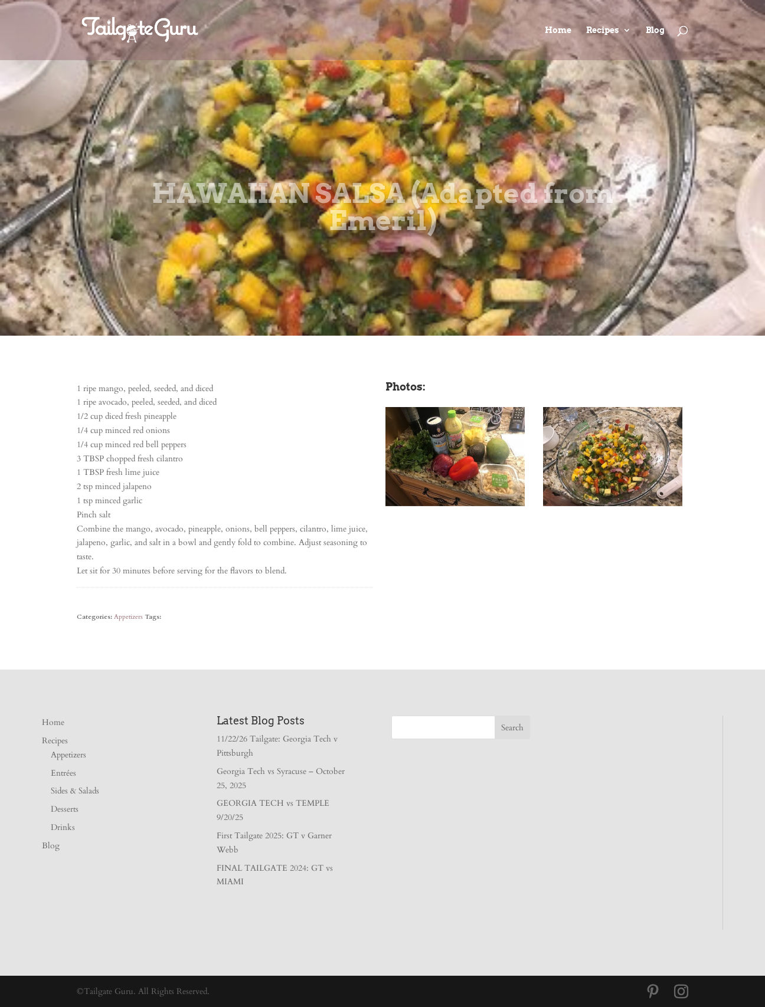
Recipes (602, 30)
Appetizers (128, 616)
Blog (655, 30)
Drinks (63, 827)
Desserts (65, 809)
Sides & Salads (75, 790)
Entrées (63, 773)
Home (558, 30)
